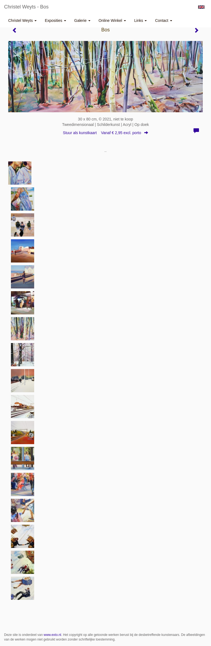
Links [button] (140, 20)
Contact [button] (163, 20)
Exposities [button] (55, 20)
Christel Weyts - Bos (26, 7)
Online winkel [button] (112, 20)
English (201, 7)
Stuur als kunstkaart (105, 133)
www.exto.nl (52, 635)
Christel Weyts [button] (22, 20)
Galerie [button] (82, 20)
